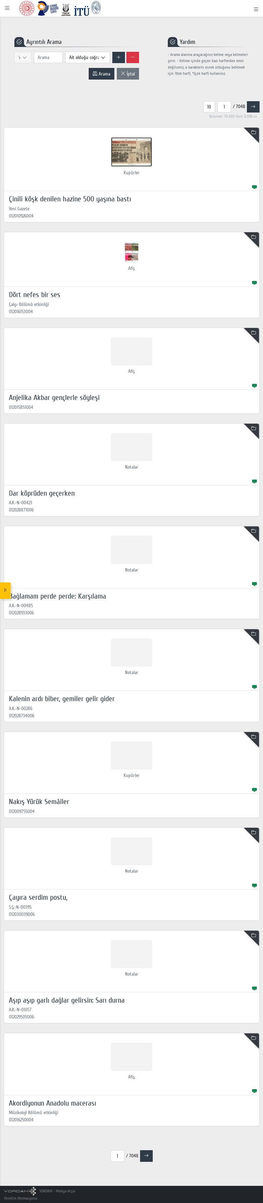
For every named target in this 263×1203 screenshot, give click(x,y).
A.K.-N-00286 (20, 708)
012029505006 (21, 1017)
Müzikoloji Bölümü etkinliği (33, 1113)
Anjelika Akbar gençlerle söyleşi (54, 397)
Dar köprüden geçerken (42, 493)
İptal (128, 74)
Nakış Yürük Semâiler (39, 801)
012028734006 (21, 716)
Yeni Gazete (19, 209)
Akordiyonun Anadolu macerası (52, 1103)
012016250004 (21, 1120)
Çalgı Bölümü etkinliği (29, 304)
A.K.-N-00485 (21, 606)
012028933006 (21, 613)
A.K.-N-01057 (20, 1010)
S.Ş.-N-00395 (20, 907)
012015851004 (21, 407)
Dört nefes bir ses (34, 294)
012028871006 (21, 510)
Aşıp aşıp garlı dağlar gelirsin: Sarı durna (67, 1000)
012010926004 (21, 216)
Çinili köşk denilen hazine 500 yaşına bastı (70, 198)
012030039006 (22, 914)
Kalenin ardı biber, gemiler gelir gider (62, 698)
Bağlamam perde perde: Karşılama (57, 596)
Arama (101, 74)
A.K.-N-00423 (20, 503)
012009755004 (22, 811)
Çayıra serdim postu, (38, 897)
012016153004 (21, 312)
